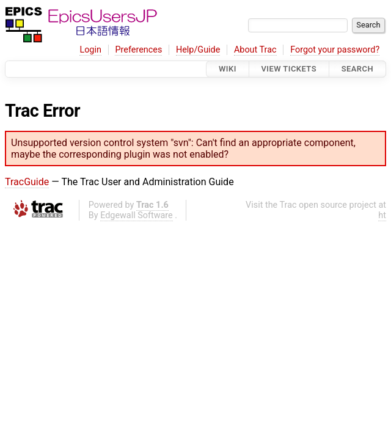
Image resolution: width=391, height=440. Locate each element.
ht (382, 215)
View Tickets (288, 68)
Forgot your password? (334, 50)
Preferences (138, 50)
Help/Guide (198, 50)
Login (90, 50)
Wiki (227, 68)
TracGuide (27, 182)
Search (357, 68)
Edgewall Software (136, 215)
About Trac (255, 50)
